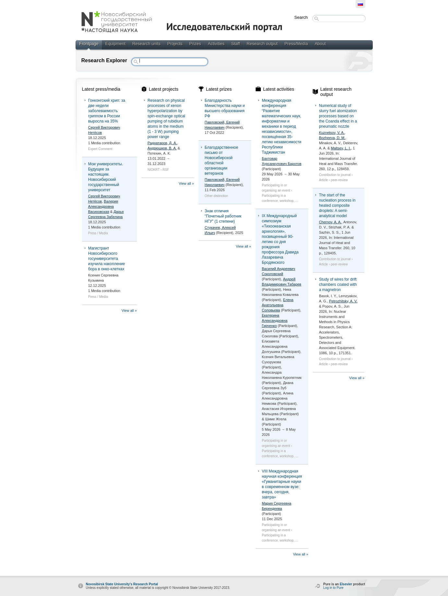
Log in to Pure (333, 588)
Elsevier (346, 584)
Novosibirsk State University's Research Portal (122, 584)
